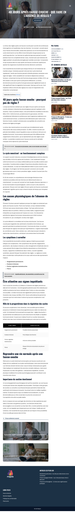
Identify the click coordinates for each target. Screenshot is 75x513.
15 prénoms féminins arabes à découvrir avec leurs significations (60, 136)
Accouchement (56, 48)
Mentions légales (7, 497)
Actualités (54, 51)
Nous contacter (7, 495)
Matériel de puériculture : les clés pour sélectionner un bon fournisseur (61, 80)
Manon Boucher (46, 27)
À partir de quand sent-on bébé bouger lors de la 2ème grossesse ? (25, 458)
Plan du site (6, 503)
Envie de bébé (55, 57)
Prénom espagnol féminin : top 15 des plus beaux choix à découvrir (61, 99)
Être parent (55, 59)
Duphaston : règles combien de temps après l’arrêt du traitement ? (25, 436)
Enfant (53, 55)
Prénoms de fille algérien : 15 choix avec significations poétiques (61, 117)
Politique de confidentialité (10, 500)
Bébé (52, 53)
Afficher (18, 94)
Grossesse (37, 20)
